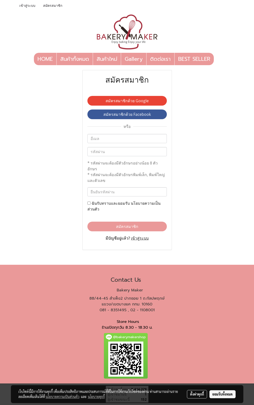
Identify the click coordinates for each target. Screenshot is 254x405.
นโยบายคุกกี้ (96, 396)
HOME (45, 59)
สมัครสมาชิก (52, 6)
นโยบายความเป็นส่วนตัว (62, 396)
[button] (218, 59)
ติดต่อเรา (160, 59)
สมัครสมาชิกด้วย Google (127, 100)
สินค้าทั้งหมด (74, 59)
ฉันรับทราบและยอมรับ (124, 206)
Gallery (134, 59)
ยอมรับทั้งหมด (222, 394)
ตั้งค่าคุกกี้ (197, 394)
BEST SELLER (194, 59)
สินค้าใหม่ (107, 59)
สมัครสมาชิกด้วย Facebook (127, 114)
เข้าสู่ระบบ (27, 6)
